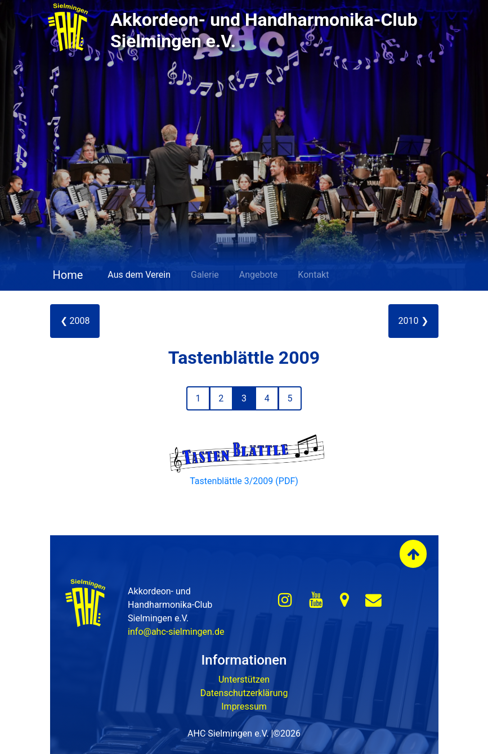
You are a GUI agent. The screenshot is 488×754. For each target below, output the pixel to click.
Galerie (205, 274)
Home (66, 275)
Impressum (244, 706)
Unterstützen (244, 679)
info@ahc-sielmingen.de (176, 631)
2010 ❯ (413, 320)
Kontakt (313, 274)
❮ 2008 (75, 320)
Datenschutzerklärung (244, 693)
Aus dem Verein (139, 274)
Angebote (258, 274)
